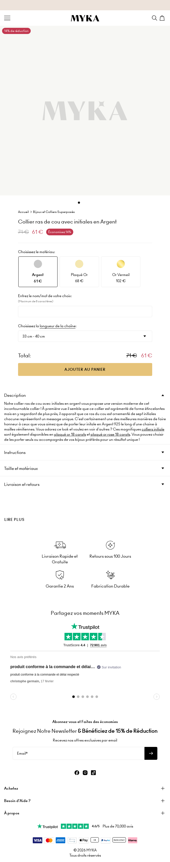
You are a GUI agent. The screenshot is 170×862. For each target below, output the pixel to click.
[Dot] (79, 203)
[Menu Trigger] (7, 18)
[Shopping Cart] (163, 18)
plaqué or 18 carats (70, 434)
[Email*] (78, 753)
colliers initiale (153, 429)
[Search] (154, 18)
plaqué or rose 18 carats (110, 434)
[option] (38, 271)
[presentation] (85, 511)
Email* (22, 753)
